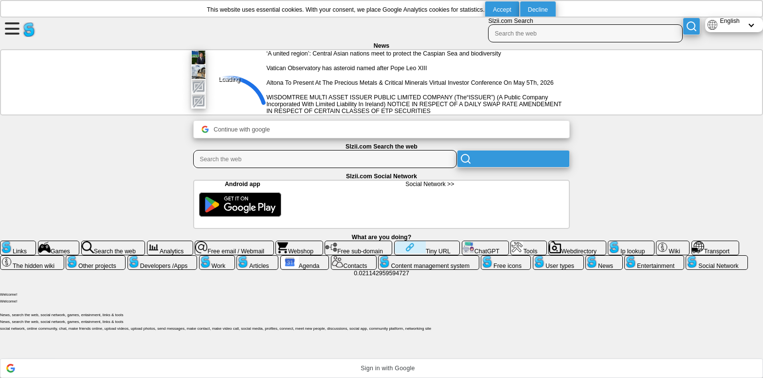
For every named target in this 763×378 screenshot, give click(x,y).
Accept (502, 9)
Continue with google (235, 129)
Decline (538, 9)
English (730, 21)
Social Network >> (429, 184)
